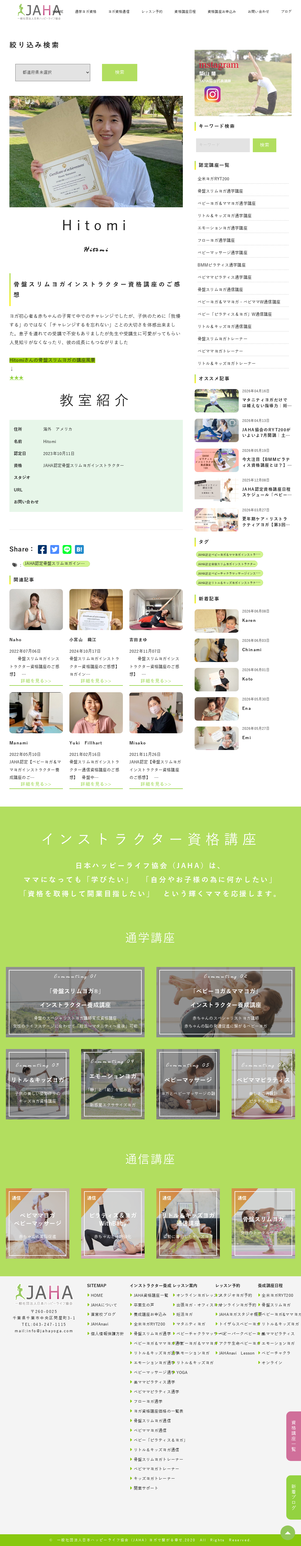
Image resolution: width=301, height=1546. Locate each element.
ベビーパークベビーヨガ (231, 1333)
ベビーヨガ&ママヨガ (273, 1314)
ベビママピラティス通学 (145, 1391)
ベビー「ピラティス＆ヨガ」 (145, 1440)
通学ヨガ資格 (85, 12)
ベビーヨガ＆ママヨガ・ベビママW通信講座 (239, 302)
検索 (119, 72)
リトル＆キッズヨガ (188, 1362)
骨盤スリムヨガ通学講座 (220, 191)
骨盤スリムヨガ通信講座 (220, 290)
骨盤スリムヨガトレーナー (223, 339)
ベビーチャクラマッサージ (188, 1333)
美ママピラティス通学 (145, 1381)
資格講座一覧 (293, 1436)
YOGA (180, 1372)
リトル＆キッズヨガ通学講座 (225, 216)
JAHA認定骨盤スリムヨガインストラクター (57, 563)
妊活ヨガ (183, 1314)
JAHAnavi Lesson (231, 1352)
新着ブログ (293, 1497)
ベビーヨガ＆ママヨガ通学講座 (227, 203)
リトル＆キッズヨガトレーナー (227, 364)
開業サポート (144, 1488)
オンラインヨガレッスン (188, 1295)
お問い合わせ (258, 12)
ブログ (286, 12)
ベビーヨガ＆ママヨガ (188, 1343)
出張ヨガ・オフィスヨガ (188, 1304)
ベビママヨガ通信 (145, 1430)
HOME (58, 12)
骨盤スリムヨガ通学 (145, 1333)
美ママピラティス (273, 1333)
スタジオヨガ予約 (231, 1295)
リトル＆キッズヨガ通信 (145, 1449)
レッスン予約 (152, 12)
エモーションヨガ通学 (145, 1362)
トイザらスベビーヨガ (231, 1323)
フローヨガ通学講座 (216, 240)
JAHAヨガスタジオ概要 (231, 1314)
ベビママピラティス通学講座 (225, 277)
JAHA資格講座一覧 (145, 1295)
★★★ (16, 378)
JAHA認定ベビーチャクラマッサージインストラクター (234, 573)
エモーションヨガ (188, 1352)
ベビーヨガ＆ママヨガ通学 (145, 1343)
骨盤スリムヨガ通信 (145, 1420)
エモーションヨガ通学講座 (223, 228)
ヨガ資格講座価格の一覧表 (145, 1410)
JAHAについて (102, 1304)
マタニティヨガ (188, 1323)
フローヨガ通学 (145, 1401)
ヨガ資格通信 (119, 12)
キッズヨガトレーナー (145, 1478)
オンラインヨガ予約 (231, 1304)
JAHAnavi (97, 1323)
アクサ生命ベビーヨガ (231, 1343)
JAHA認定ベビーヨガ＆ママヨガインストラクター (231, 554)
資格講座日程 (185, 12)
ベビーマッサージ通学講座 (223, 253)
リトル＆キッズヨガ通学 (145, 1352)
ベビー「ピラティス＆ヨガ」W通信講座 (235, 314)
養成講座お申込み (145, 1314)
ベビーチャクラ (273, 1352)
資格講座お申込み (222, 12)
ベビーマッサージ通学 (145, 1372)
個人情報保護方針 (102, 1333)
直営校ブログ (101, 1314)
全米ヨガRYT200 (213, 179)
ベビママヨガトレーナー (220, 351)
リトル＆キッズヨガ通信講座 (225, 327)
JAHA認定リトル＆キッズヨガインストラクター (230, 583)
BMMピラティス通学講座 (222, 265)
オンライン (270, 1362)
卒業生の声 (142, 1304)
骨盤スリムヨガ (273, 1304)
